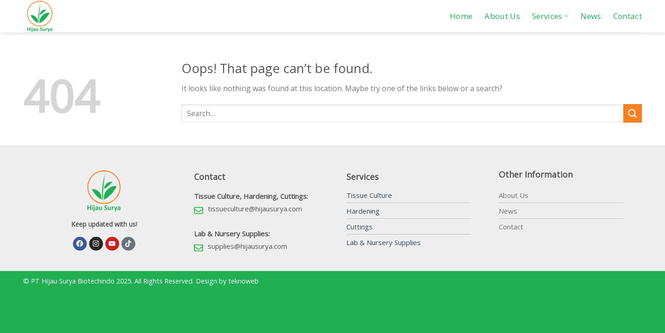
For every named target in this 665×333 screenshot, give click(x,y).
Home (461, 16)
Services (550, 16)
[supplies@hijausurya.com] (198, 248)
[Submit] (632, 113)
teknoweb (243, 281)
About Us (502, 16)
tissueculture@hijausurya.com (255, 208)
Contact (627, 16)
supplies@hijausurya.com (247, 246)
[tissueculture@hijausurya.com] (198, 210)
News (590, 16)
